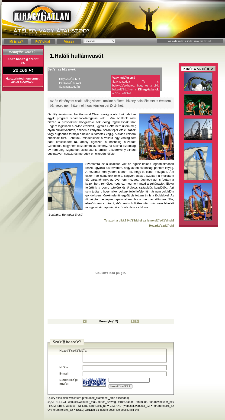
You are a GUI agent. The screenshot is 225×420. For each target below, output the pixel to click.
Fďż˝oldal (42, 41)
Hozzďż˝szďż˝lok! (161, 225)
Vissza (69, 41)
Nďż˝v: (64, 367)
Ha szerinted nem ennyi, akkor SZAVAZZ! (23, 80)
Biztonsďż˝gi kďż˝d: (68, 381)
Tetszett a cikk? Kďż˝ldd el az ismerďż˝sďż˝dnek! (139, 220)
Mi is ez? (16, 41)
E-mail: (64, 373)
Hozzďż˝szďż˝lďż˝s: (71, 350)
